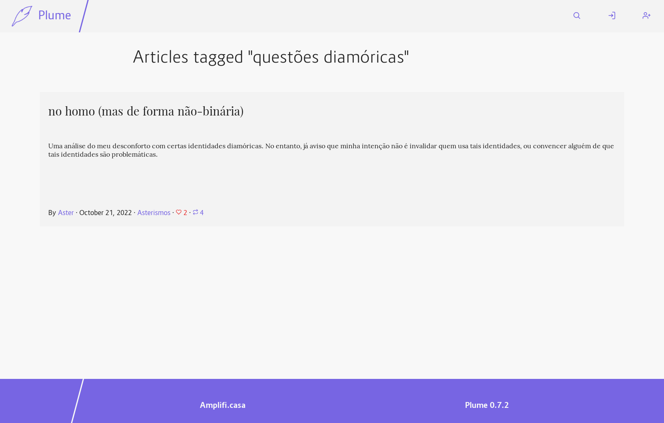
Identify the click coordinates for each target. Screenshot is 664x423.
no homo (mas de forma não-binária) (145, 111)
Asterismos (153, 213)
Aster (66, 213)
